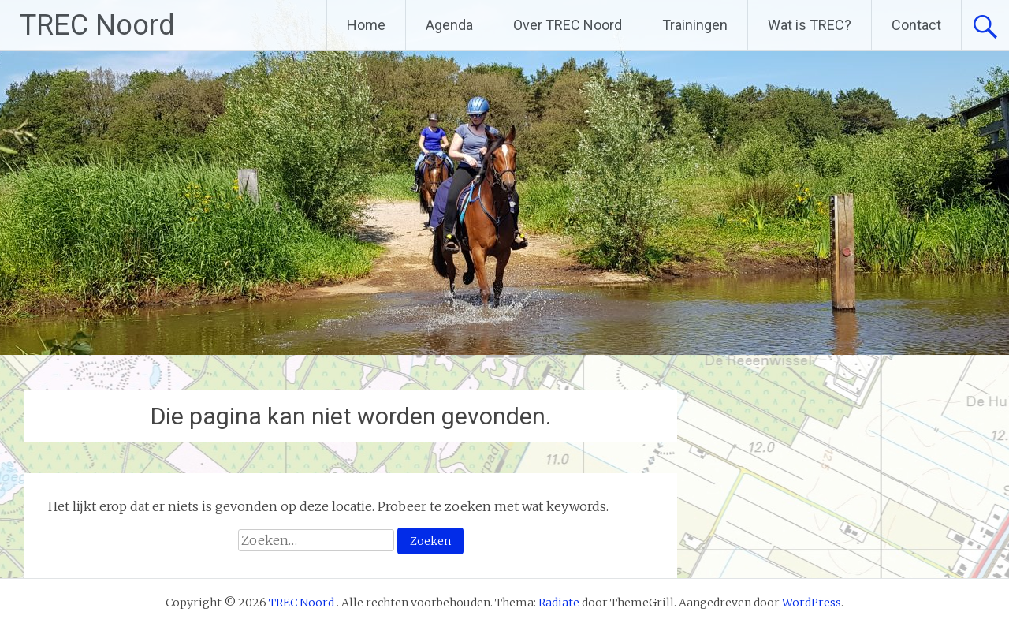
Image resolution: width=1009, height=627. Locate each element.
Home (366, 25)
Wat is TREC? (809, 25)
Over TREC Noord (567, 25)
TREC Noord (97, 25)
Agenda (449, 25)
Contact (916, 25)
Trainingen (695, 25)
